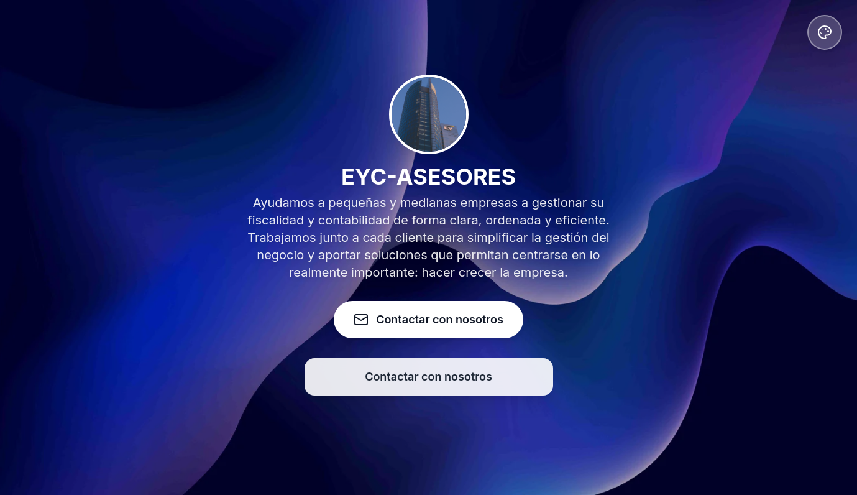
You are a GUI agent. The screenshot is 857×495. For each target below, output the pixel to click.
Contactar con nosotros (428, 376)
